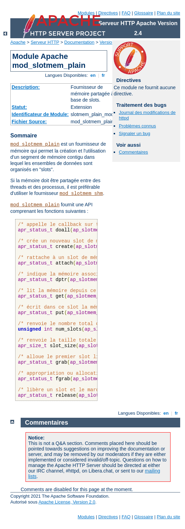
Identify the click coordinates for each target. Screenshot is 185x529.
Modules (86, 12)
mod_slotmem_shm (81, 193)
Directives (108, 12)
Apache (17, 42)
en (93, 75)
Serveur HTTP (45, 42)
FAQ (126, 12)
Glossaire (143, 12)
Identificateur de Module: (40, 114)
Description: (26, 87)
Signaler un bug (134, 133)
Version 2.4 (111, 42)
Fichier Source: (29, 121)
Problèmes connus (137, 125)
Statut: (19, 107)
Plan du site (168, 12)
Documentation (79, 42)
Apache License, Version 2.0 (67, 502)
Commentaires (133, 152)
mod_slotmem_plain (35, 144)
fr (103, 75)
